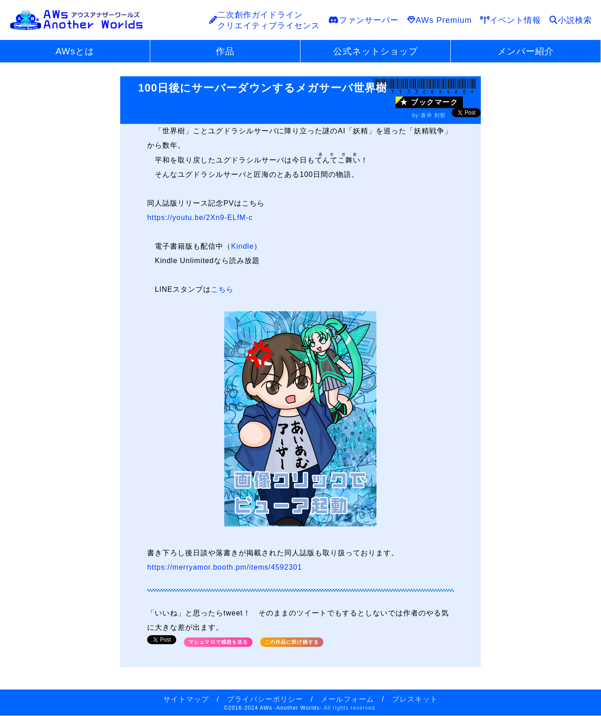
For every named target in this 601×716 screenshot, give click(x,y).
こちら (222, 289)
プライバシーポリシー (265, 699)
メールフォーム (347, 699)
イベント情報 (510, 20)
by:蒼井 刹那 (429, 115)
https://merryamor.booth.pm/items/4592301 (224, 567)
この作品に (292, 642)
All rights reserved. (350, 708)
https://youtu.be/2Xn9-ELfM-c (200, 217)
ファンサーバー (363, 20)
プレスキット (415, 699)
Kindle (242, 246)
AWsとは (75, 51)
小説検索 (570, 20)
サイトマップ (186, 699)
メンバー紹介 (525, 51)
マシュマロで (218, 642)
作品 (225, 51)
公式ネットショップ (375, 51)
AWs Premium (439, 20)
